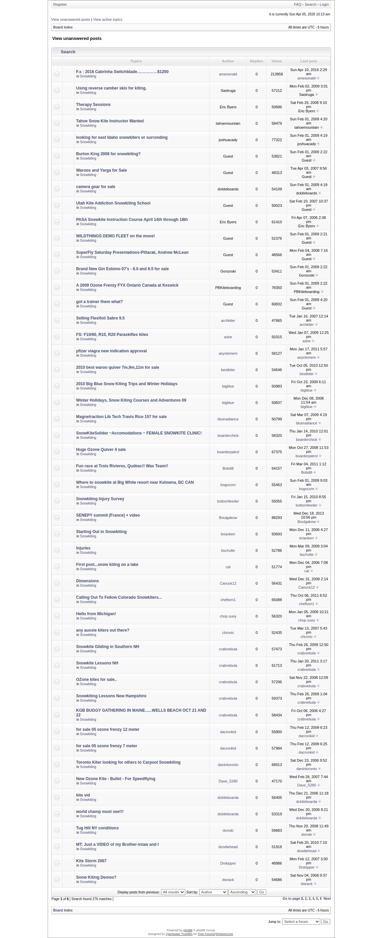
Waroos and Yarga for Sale (101, 170)
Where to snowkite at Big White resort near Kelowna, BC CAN (135, 482)
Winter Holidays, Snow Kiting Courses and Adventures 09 (131, 400)
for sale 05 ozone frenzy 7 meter (106, 746)
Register (60, 4)
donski (228, 830)
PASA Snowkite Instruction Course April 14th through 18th (132, 219)
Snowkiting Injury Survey (100, 498)
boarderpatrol (228, 452)
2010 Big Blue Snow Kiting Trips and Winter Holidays (127, 384)
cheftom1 (228, 600)
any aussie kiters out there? (103, 630)
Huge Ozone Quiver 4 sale (101, 449)
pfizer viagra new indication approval (111, 351)
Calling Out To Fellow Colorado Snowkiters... (119, 597)
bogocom (228, 485)
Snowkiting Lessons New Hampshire (111, 696)
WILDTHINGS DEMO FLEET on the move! (115, 236)
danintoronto (228, 765)
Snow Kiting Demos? (96, 877)
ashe (228, 337)
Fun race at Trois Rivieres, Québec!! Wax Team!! (122, 466)
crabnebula (228, 649)
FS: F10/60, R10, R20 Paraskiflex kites (112, 334)
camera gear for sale (95, 186)
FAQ (297, 4)
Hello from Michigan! (96, 613)
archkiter (228, 320)
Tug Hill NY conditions (97, 828)
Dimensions (87, 581)
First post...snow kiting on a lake (107, 564)
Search (311, 4)
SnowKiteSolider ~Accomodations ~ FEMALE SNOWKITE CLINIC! (139, 433)
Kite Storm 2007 (91, 861)
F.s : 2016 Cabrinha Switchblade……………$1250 (122, 71)
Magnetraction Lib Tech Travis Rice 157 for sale (121, 416)
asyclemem (228, 353)
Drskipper (228, 863)
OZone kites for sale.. (96, 679)
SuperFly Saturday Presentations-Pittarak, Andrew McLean (132, 252)
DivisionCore (224, 934)
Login (324, 4)
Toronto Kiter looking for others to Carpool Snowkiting (128, 762)
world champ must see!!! (100, 811)
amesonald (228, 74)
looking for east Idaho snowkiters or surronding (122, 137)
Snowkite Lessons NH (97, 663)
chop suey (228, 616)
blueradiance (228, 419)
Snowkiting (88, 76)
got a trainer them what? (99, 301)
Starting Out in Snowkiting (101, 531)
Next (327, 898)
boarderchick (228, 435)
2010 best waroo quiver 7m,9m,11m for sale (117, 367)
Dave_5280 (228, 781)
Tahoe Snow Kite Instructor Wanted (110, 121)
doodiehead (228, 847)
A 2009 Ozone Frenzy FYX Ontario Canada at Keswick (127, 285)
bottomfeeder (228, 501)
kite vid (83, 795)
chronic (228, 633)
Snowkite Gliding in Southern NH (107, 646)
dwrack (228, 880)
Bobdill (228, 468)
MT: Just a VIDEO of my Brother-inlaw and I (117, 844)
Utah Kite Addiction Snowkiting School (113, 203)
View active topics (107, 19)
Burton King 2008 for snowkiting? (108, 154)
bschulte (228, 550)
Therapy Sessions (93, 104)
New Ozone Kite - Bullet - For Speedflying (115, 778)
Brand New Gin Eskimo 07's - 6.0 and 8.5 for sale (122, 269)
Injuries (83, 548)
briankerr (228, 534)
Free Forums (206, 934)
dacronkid (228, 732)
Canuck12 (228, 583)
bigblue (228, 386)
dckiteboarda (228, 798)
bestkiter (228, 370)
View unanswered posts (70, 19)
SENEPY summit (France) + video (108, 515)
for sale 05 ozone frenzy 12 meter (108, 729)
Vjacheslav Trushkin (179, 934)
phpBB (187, 930)
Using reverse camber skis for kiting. (111, 88)
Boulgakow (228, 518)
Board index (63, 27)
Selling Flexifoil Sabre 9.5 (100, 318)
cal (228, 567)
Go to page (291, 898)
